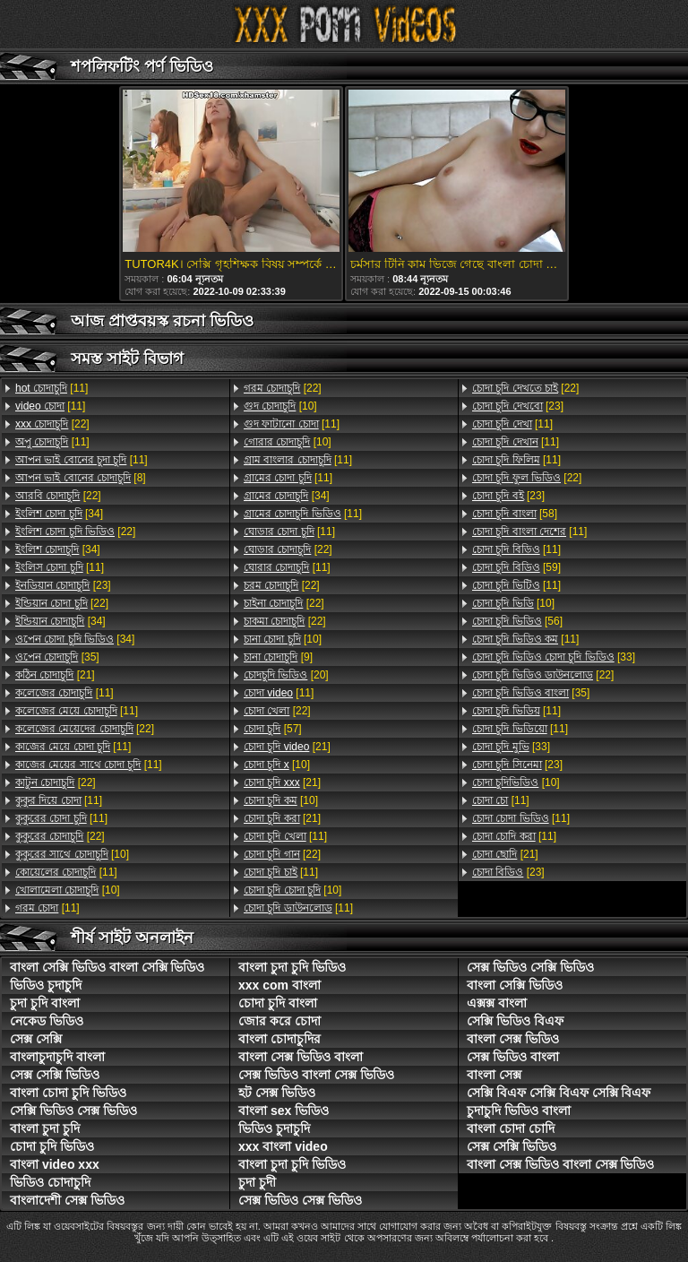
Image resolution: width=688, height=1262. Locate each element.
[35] (57, 657)
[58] (514, 513)
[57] (273, 728)
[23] (63, 585)
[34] (59, 513)
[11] (51, 388)
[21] (55, 675)
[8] (80, 477)
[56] (517, 621)
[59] (516, 567)
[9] (278, 657)
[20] (286, 675)
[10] (72, 854)
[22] (52, 424)
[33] (553, 657)
